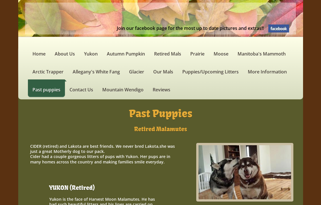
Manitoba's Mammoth (262, 54)
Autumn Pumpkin (126, 54)
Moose (221, 54)
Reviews (161, 90)
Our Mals (163, 72)
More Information (267, 72)
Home (39, 54)
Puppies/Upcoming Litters (210, 72)
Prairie (197, 54)
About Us (65, 54)
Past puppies (46, 90)
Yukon (91, 54)
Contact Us (81, 90)
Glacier (136, 72)
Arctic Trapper (48, 72)
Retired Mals (167, 54)
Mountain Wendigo (123, 90)
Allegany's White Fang (96, 72)
